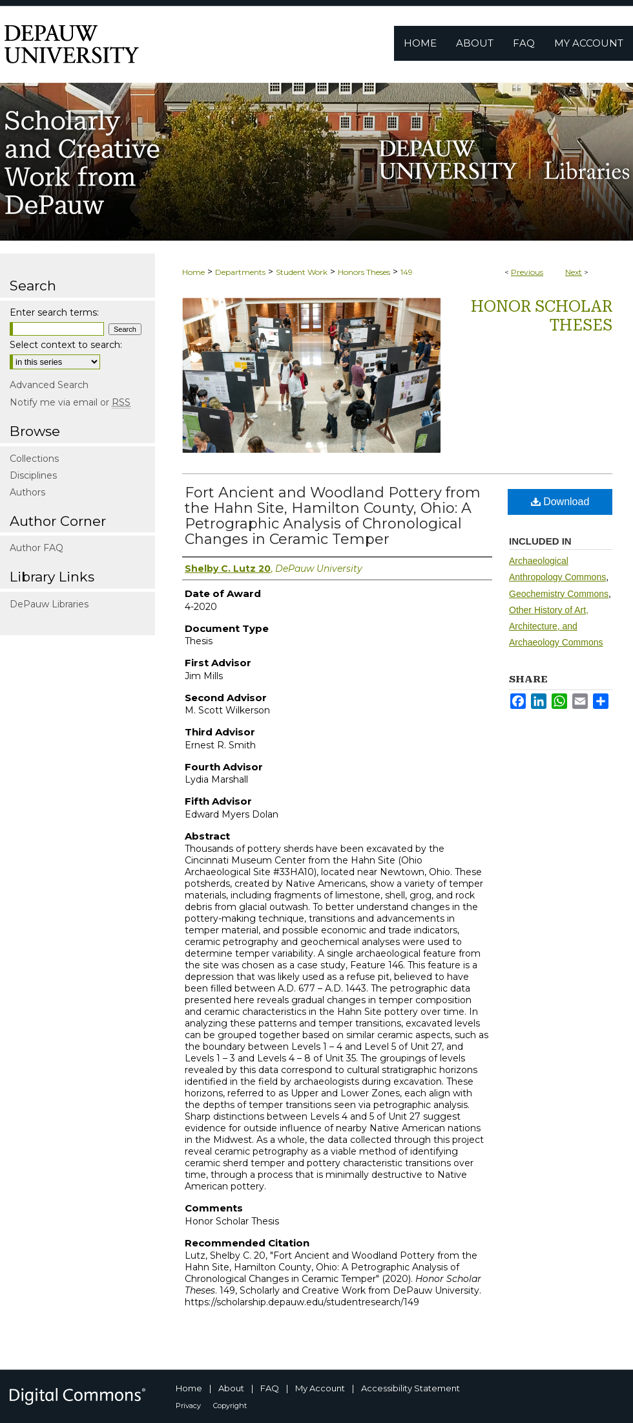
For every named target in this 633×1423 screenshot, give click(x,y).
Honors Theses (364, 272)
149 (406, 272)
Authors (27, 492)
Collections (34, 458)
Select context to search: (66, 345)
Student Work (301, 272)
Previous (527, 272)
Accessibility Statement (410, 1388)
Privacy (188, 1405)
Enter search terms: (54, 312)
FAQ (269, 1388)
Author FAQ (36, 548)
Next (573, 272)
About (231, 1388)
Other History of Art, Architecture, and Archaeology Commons (556, 626)
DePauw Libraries (49, 604)
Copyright (230, 1405)
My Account (320, 1388)
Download (560, 501)
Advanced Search (49, 385)
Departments (240, 272)
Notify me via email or (70, 402)
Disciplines (33, 475)
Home (193, 272)
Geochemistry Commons (558, 594)
